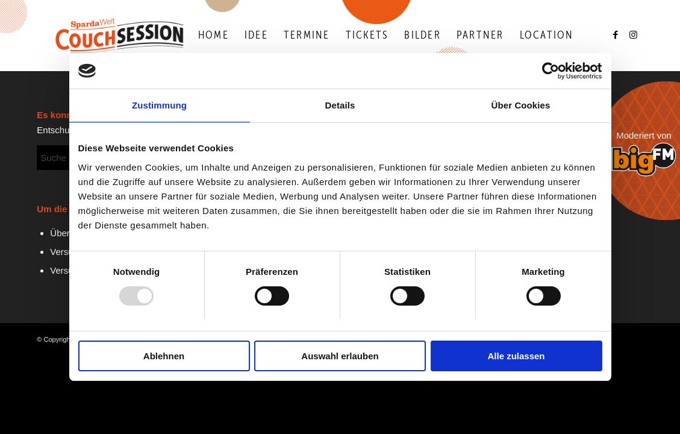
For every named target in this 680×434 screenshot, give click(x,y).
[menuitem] (213, 35)
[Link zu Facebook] (616, 35)
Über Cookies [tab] (521, 106)
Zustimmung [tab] (159, 106)
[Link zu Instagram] (634, 35)
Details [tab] (340, 106)
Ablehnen (163, 356)
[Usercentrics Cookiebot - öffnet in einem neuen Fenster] (549, 71)
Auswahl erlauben (339, 356)
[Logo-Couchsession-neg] (119, 35)
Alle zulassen (515, 356)
